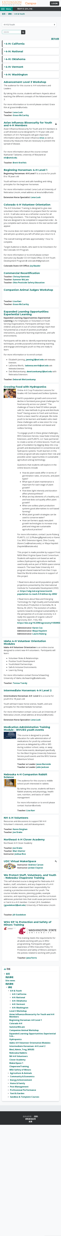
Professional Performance (23, 1090)
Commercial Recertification (22, 273)
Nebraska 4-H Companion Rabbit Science (25, 776)
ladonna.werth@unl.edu (36, 365)
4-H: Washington (17, 74)
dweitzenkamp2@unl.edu (39, 371)
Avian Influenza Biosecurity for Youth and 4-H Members (28, 124)
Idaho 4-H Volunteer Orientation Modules (25, 642)
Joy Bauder (35, 265)
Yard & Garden (17, 1093)
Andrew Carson (35, 864)
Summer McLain (21, 279)
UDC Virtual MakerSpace (20, 861)
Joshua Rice (20, 854)
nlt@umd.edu (10, 157)
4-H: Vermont (14, 66)
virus (41, 137)
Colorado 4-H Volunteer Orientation (27, 204)
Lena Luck (18, 112)
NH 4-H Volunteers (16, 817)
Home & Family (17, 1083)
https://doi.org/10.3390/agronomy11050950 (38, 622)
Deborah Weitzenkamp (24, 379)
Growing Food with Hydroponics (25, 386)
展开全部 (55, 39)
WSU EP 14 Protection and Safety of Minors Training (27, 923)
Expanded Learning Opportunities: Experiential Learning (26, 313)
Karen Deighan (20, 829)
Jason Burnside (43, 764)
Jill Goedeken (19, 914)
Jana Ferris (31, 957)
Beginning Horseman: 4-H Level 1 (25, 169)
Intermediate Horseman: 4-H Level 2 (28, 690)
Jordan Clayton (35, 867)
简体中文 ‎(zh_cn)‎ (24, 9)
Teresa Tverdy (20, 683)
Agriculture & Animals (21, 1073)
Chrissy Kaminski (21, 276)
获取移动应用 (30, 1119)
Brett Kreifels (19, 162)
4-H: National (14, 51)
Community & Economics (22, 1076)
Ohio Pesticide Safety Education (29, 282)
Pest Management (19, 1086)
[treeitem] (30, 1035)
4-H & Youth (19, 14)
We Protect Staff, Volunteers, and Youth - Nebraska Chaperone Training (30, 876)
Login (54, 3)
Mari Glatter (19, 851)
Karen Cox (37, 627)
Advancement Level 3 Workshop (25, 82)
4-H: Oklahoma (15, 59)
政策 (30, 1121)
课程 (10, 14)
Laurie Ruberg (39, 633)
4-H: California (15, 43)
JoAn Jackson (42, 767)
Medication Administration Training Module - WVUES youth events (27, 728)
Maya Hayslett (39, 630)
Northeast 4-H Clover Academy (24, 839)
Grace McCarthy (21, 115)
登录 (36, 1116)
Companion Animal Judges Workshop (28, 289)
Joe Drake (17, 832)
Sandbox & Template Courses (24, 1096)
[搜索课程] (11, 32)
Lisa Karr (17, 301)
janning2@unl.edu (35, 359)
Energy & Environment (21, 1080)
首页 (3, 14)
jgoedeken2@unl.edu (14, 905)
